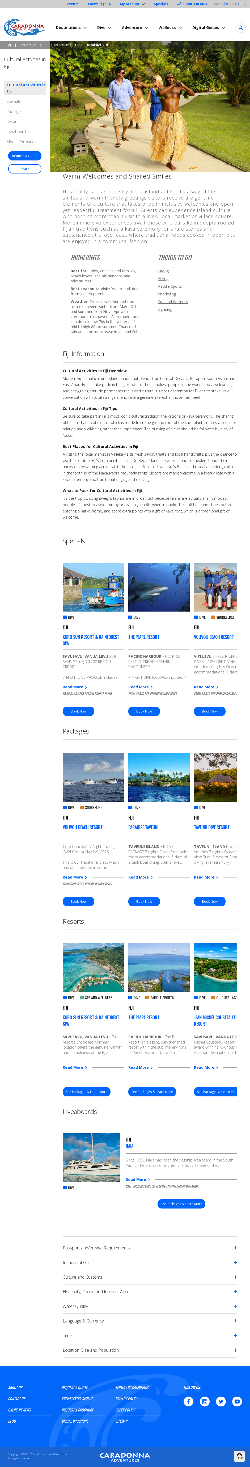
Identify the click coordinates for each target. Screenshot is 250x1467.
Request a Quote (74, 1387)
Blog (11, 1421)
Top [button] (239, 1458)
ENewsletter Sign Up (77, 1398)
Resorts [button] (13, 121)
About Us (15, 1387)
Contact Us (16, 1398)
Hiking (163, 278)
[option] (93, 639)
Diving (163, 270)
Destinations (68, 27)
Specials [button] (14, 101)
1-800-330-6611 (195, 4)
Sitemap (121, 1421)
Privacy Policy (126, 1398)
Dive (101, 27)
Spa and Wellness (173, 301)
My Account (129, 4)
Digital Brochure (75, 1421)
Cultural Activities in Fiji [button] (26, 88)
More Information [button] (22, 141)
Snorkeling (167, 293)
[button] (240, 27)
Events (73, 4)
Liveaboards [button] (17, 131)
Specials (161, 4)
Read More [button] (73, 686)
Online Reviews (19, 1410)
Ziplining (165, 309)
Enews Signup (99, 4)
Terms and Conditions (132, 1387)
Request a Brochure (77, 1410)
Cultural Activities (58, 45)
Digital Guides (205, 27)
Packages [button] (15, 111)
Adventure (132, 27)
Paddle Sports (170, 286)
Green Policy (125, 1410)
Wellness (167, 27)
